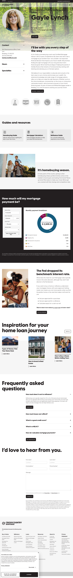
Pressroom (52, 550)
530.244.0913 (8, 55)
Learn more (29, 409)
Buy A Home (5, 536)
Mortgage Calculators (42, 538)
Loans (27, 536)
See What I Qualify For (45, 36)
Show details (31, 567)
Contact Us (52, 551)
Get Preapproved (31, 441)
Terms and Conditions (66, 556)
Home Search (10, 1)
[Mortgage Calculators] (36, 135)
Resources (40, 536)
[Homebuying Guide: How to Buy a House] (12, 135)
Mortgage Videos (41, 546)
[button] (13, 45)
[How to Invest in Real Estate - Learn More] (36, 354)
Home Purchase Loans (6, 549)
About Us (52, 536)
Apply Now (34, 36)
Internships (52, 546)
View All (68, 333)
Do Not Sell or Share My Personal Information (10, 574)
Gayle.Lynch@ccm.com (9, 57)
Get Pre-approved (41, 314)
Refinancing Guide (18, 538)
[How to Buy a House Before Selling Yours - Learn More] (63, 351)
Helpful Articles (41, 540)
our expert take (58, 307)
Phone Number (54, 468)
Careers (51, 541)
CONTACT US (29, 498)
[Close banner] (38, 552)
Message (28, 474)
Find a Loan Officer (54, 553)
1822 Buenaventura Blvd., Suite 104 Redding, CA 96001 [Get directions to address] (11, 51)
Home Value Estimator (42, 541)
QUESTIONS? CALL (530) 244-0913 (63, 1)
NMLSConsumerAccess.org (43, 550)
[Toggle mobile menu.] (69, 5)
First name (29, 461)
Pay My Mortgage (41, 548)
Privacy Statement (5, 565)
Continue (28, 574)
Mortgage (4, 1)
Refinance (16, 536)
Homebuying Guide (6, 538)
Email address (29, 468)
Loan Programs (29, 546)
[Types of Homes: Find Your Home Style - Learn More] (10, 347)
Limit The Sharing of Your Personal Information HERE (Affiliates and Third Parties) (66, 543)
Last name (53, 461)
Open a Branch (53, 548)
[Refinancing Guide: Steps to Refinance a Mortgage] (60, 135)
